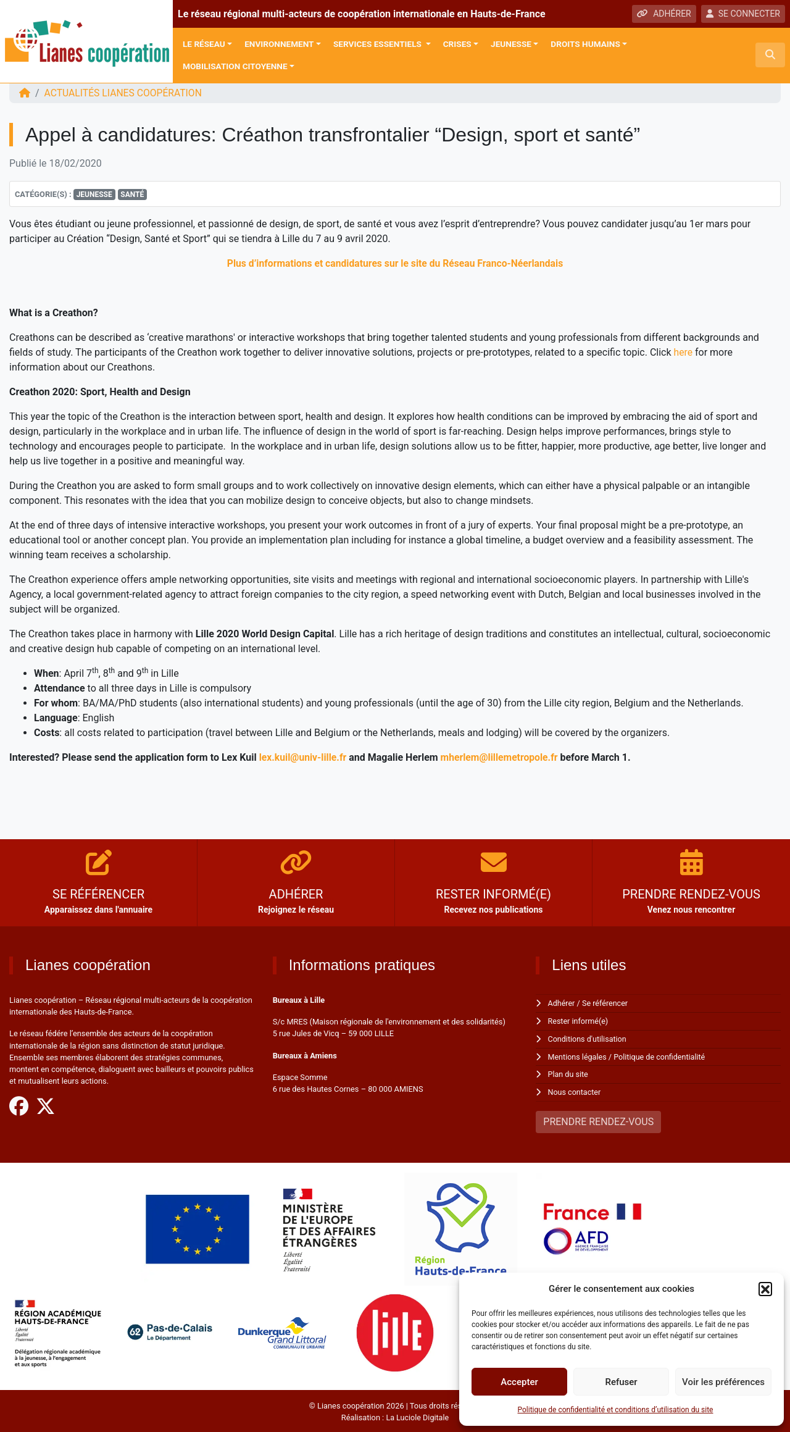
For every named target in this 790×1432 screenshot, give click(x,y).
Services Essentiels (378, 44)
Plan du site (568, 1073)
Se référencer (606, 1003)
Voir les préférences (723, 1382)
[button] (765, 1289)
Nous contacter (575, 1090)
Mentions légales (578, 1055)
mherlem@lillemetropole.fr (502, 757)
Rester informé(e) (579, 1020)
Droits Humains (585, 44)
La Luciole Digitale (417, 1415)
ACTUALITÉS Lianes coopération (124, 93)
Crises (457, 44)
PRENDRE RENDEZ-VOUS (598, 1119)
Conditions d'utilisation (588, 1037)
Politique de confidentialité (661, 1055)
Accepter (519, 1382)
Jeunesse (511, 44)
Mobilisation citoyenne (235, 66)
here (683, 352)
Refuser (621, 1382)
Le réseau (204, 44)
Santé (132, 194)
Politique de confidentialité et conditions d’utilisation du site (615, 1409)
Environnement (279, 44)
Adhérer (562, 1003)
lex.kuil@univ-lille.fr (303, 757)
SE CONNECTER (743, 14)
